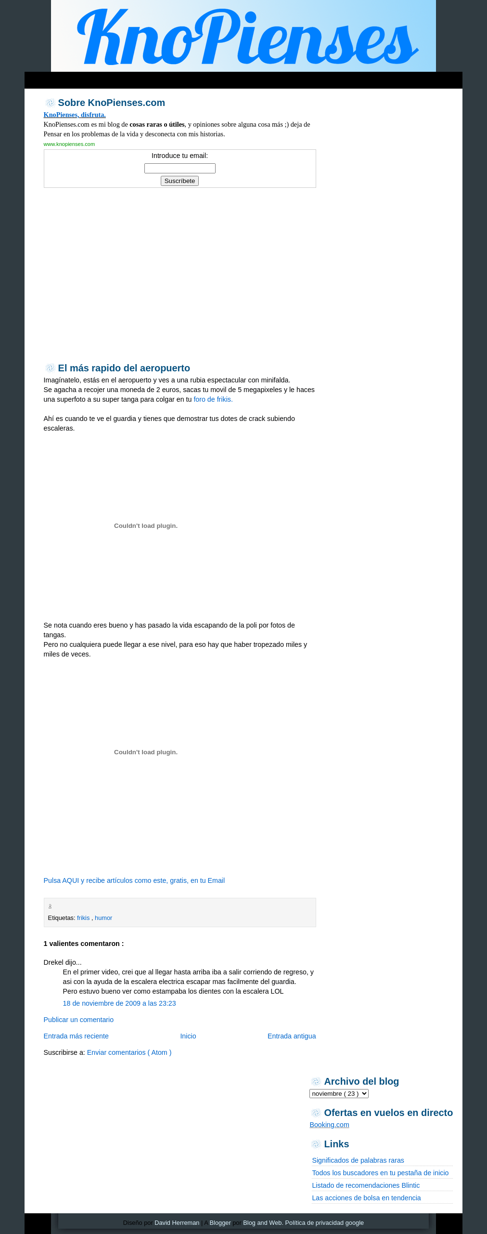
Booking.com (329, 1125)
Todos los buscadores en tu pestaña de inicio (380, 1173)
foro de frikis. (212, 399)
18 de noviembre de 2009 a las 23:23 (119, 1003)
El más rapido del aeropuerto (124, 368)
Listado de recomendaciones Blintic (366, 1185)
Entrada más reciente (76, 1036)
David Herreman (176, 1222)
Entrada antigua (292, 1036)
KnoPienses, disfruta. (75, 114)
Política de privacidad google (324, 1222)
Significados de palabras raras (358, 1160)
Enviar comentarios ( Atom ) (129, 1052)
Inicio (188, 1036)
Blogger (220, 1222)
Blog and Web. (263, 1222)
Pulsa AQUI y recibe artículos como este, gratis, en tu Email (134, 880)
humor (103, 917)
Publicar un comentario (79, 1020)
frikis (84, 917)
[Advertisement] (209, 77)
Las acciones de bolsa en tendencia (366, 1198)
